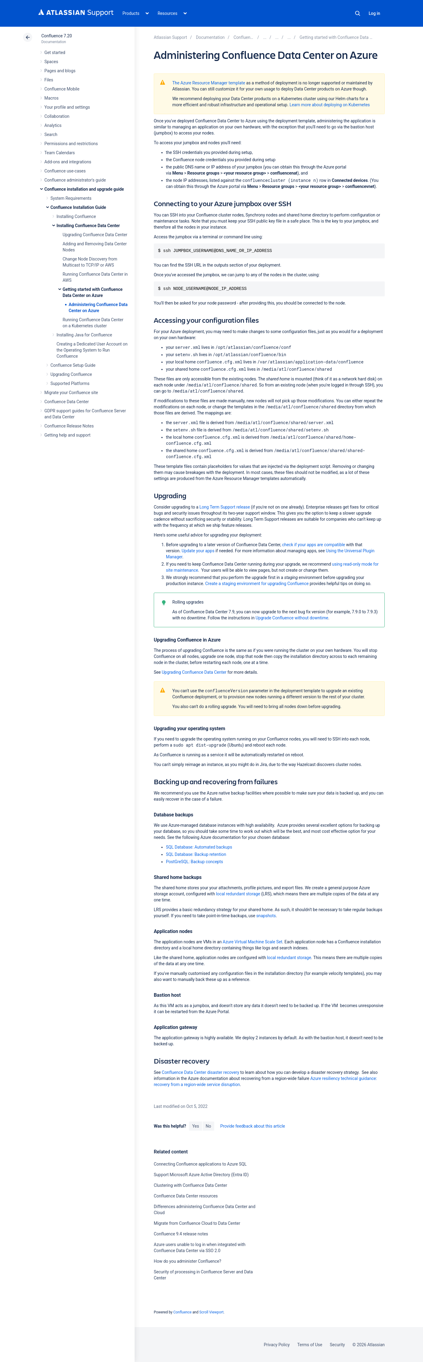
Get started (54, 52)
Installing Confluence (76, 216)
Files (48, 79)
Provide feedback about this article (252, 1126)
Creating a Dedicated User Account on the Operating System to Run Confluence (92, 350)
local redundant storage (238, 893)
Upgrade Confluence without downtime (292, 617)
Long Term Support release (224, 507)
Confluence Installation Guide (78, 207)
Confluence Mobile (61, 89)
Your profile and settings (67, 107)
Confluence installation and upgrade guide (84, 189)
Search (358, 13)
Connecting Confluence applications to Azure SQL (200, 1164)
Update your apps (198, 550)
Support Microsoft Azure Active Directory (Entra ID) (201, 1174)
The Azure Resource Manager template (208, 82)
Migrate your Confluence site (71, 392)
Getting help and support (67, 435)
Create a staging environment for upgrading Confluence (256, 583)
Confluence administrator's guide (75, 180)
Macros (51, 98)
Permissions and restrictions (71, 143)
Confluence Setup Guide (72, 365)
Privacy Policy (277, 1344)
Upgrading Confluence (71, 374)
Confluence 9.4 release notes (181, 1233)
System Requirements (70, 198)
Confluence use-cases (65, 171)
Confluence (182, 1312)
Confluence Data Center (66, 401)
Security (337, 1344)
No (208, 1126)
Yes (195, 1126)
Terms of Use (309, 1344)
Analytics (52, 125)
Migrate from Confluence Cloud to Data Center (197, 1223)
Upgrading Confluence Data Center (95, 234)
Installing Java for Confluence (84, 334)
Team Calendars (59, 152)
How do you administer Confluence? (187, 1261)
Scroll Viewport (211, 1312)
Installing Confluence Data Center (88, 225)
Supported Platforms (69, 383)
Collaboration (56, 116)
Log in (374, 13)
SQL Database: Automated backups (199, 847)
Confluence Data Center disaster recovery (200, 1072)
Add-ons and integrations (67, 161)
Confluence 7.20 (56, 35)
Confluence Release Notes (69, 426)
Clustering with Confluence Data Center (190, 1185)
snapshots (266, 915)
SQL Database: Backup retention (196, 854)
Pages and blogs (59, 70)
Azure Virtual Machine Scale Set (252, 941)
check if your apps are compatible (314, 544)
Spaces (51, 61)
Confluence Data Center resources (186, 1195)
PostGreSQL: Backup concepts (194, 861)
